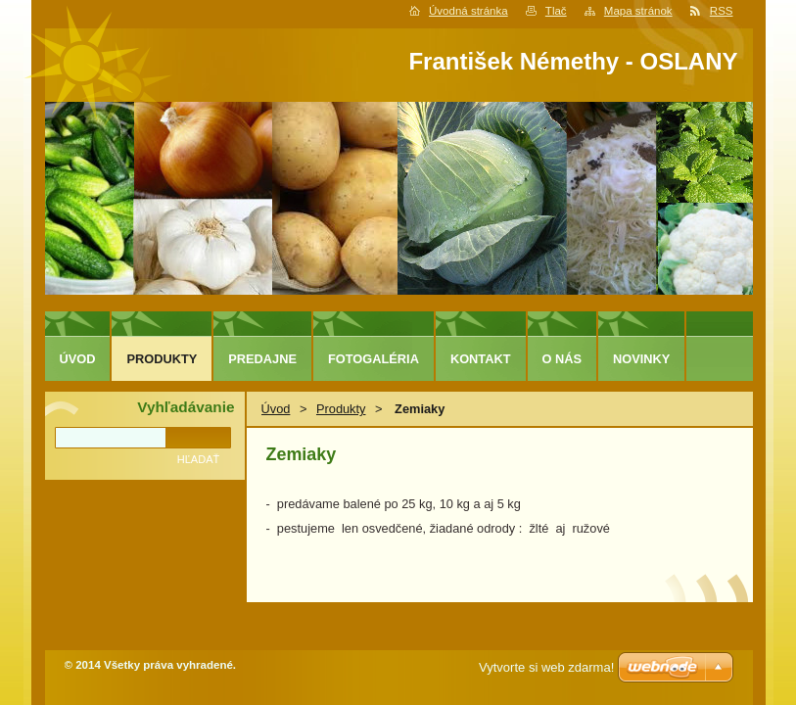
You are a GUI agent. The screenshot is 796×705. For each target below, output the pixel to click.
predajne (262, 359)
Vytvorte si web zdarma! (546, 667)
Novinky (641, 359)
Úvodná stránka (468, 11)
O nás (562, 359)
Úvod (276, 408)
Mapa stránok (638, 11)
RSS (721, 11)
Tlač (556, 11)
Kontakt (480, 359)
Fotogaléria (373, 359)
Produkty (341, 408)
